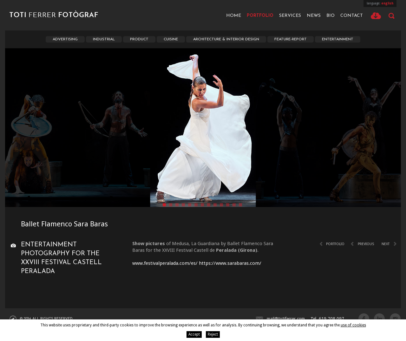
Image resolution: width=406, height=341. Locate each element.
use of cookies (353, 325)
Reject (213, 334)
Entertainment (337, 39)
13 (240, 204)
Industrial (104, 39)
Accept (194, 334)
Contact (351, 15)
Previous (366, 244)
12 (234, 204)
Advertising (65, 39)
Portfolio (260, 15)
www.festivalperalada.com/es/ (165, 263)
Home (233, 15)
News (314, 15)
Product (139, 39)
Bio (330, 15)
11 (227, 204)
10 (221, 204)
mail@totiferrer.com (286, 318)
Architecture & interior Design (226, 39)
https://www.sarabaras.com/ (230, 263)
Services (290, 15)
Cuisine (171, 39)
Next (386, 244)
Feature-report (290, 39)
